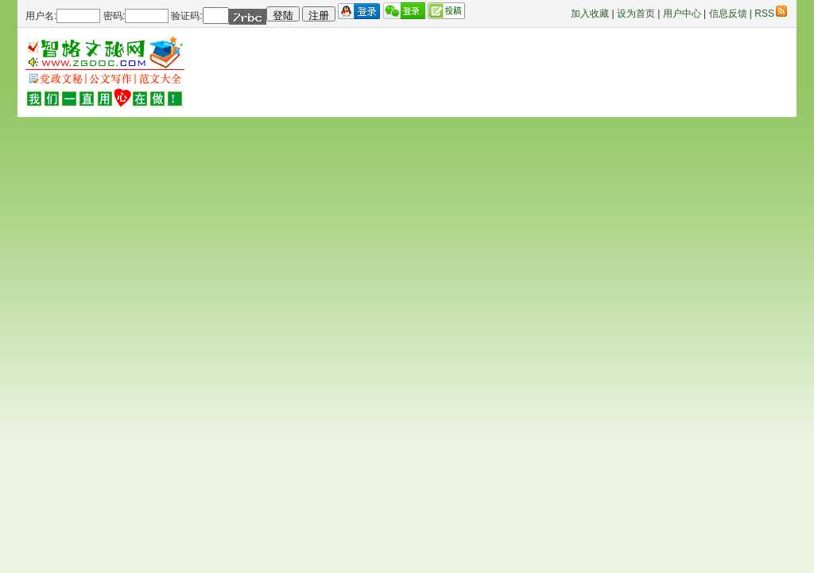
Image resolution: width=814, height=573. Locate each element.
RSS (770, 13)
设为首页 (636, 13)
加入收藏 (590, 13)
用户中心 (682, 13)
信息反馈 (728, 13)
